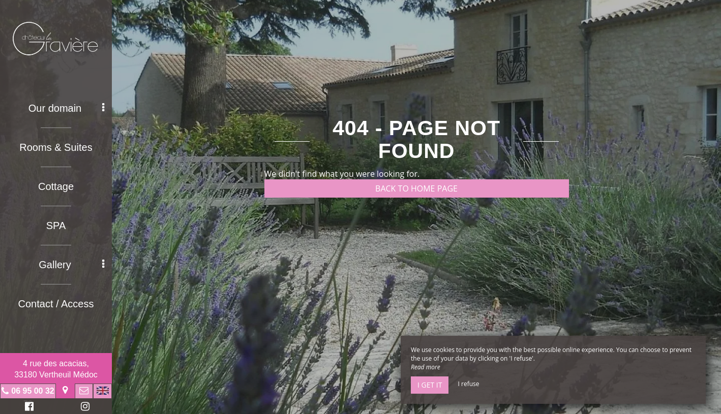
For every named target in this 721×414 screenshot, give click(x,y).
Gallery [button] (71, 264)
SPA (56, 225)
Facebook (28, 407)
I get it (429, 385)
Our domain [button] (66, 108)
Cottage (56, 186)
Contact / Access (56, 303)
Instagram (83, 407)
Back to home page (416, 188)
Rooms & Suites (55, 147)
